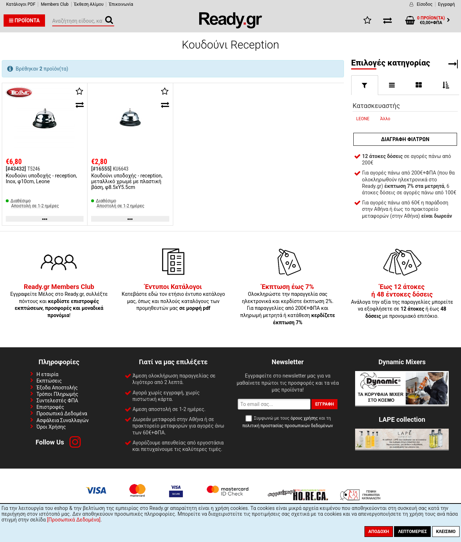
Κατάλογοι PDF (20, 4)
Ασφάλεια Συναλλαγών (62, 420)
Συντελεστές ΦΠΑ (57, 400)
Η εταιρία (47, 374)
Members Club (54, 4)
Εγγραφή (446, 4)
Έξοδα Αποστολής (57, 387)
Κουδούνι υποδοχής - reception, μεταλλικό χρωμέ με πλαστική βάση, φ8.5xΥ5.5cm (126, 181)
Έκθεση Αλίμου (89, 4)
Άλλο (385, 118)
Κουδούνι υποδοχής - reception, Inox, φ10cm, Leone (41, 178)
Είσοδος (425, 4)
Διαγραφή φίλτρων (405, 139)
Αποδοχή (378, 531)
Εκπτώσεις (49, 381)
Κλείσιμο (446, 531)
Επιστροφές (50, 407)
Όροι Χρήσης (51, 427)
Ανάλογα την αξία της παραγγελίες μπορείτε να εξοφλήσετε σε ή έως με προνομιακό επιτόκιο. (402, 301)
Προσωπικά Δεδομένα (61, 413)
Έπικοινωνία (121, 4)
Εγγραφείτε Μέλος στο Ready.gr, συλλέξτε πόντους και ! (59, 301)
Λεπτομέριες (412, 531)
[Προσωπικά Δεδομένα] (73, 520)
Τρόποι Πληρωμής (57, 394)
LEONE (363, 118)
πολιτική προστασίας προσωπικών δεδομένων (287, 425)
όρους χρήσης (304, 418)
